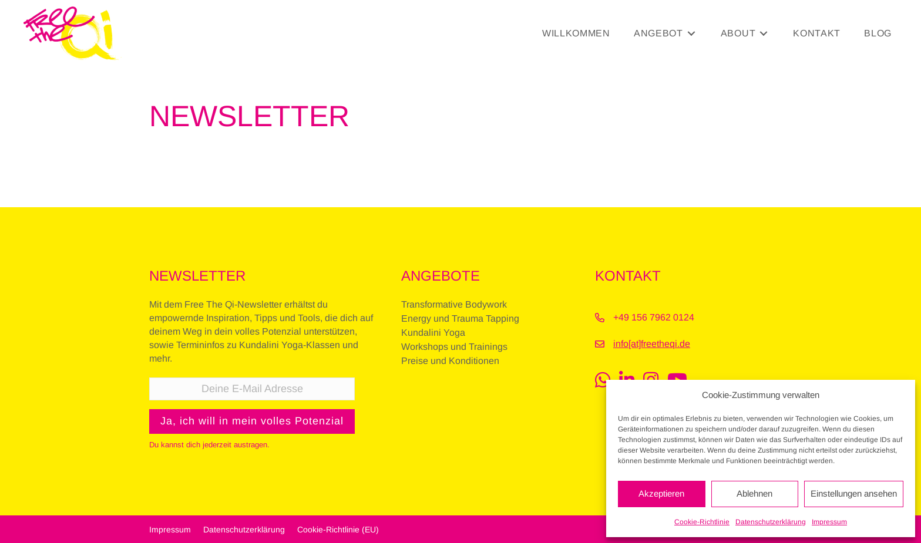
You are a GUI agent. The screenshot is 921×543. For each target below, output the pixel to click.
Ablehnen (754, 493)
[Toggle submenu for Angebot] (691, 33)
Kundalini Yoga (433, 333)
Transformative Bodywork (454, 304)
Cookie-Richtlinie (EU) (338, 529)
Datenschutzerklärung (770, 522)
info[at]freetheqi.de (651, 344)
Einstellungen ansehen (854, 493)
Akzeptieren (661, 493)
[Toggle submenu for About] (764, 33)
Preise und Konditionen (450, 361)
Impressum (829, 522)
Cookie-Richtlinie (702, 522)
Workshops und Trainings (454, 347)
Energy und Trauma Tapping (460, 318)
